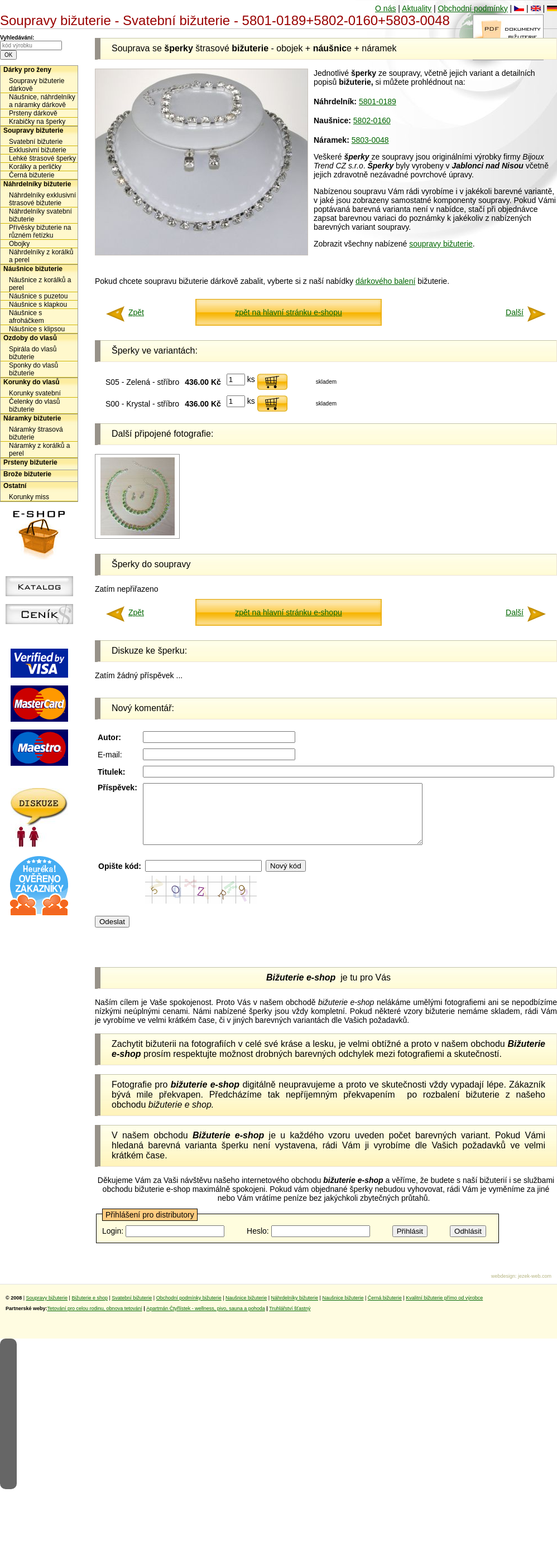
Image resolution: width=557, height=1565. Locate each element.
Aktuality (416, 8)
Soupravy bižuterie (33, 130)
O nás (385, 8)
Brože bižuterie (27, 474)
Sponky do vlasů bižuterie (33, 369)
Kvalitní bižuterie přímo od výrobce (444, 1309)
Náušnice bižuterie (33, 269)
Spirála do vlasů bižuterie (32, 353)
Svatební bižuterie (36, 142)
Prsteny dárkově (33, 113)
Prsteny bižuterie (30, 462)
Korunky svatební (35, 393)
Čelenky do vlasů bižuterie (34, 405)
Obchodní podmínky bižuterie (189, 1309)
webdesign (503, 1288)
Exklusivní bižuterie (37, 150)
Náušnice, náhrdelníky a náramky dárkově (42, 101)
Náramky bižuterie (32, 418)
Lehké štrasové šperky (42, 158)
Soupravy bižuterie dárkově (36, 85)
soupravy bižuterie (441, 243)
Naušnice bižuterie (246, 1309)
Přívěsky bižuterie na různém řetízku (40, 231)
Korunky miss (29, 497)
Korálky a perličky (35, 167)
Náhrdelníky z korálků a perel (41, 256)
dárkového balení (385, 281)
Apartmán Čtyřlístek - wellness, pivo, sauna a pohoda (205, 1320)
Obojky (19, 244)
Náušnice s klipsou (37, 329)
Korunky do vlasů (31, 382)
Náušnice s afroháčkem (26, 317)
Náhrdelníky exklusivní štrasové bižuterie (42, 199)
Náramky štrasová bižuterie (36, 433)
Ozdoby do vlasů (30, 338)
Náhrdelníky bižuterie (37, 184)
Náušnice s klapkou (38, 304)
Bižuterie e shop (89, 1309)
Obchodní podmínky (472, 8)
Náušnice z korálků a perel (40, 284)
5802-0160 (372, 120)
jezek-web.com (534, 1288)
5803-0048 (370, 140)
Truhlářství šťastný (289, 1320)
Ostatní (14, 486)
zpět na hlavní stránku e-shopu (288, 312)
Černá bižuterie (31, 175)
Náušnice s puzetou (38, 296)
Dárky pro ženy (27, 70)
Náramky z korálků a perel (39, 449)
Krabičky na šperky (37, 121)
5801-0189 (377, 101)
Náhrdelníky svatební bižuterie (40, 215)
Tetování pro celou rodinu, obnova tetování (94, 1320)
